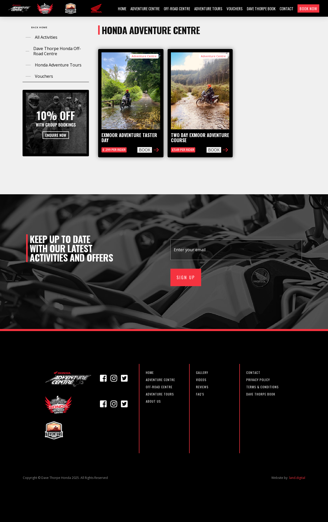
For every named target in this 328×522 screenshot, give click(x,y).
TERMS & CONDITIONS (262, 387)
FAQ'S (200, 394)
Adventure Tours (160, 394)
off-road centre (159, 387)
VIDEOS (201, 380)
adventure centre (160, 380)
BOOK (144, 150)
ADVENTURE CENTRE (145, 8)
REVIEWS (202, 387)
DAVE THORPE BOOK (261, 8)
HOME (122, 8)
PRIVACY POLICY (258, 380)
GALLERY (202, 372)
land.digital (297, 478)
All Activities (46, 37)
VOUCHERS (235, 8)
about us (153, 401)
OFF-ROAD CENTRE (177, 8)
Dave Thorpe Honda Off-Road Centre (57, 51)
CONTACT (286, 8)
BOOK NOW (308, 8)
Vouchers (44, 76)
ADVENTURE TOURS (208, 8)
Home (150, 372)
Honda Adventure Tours (58, 65)
